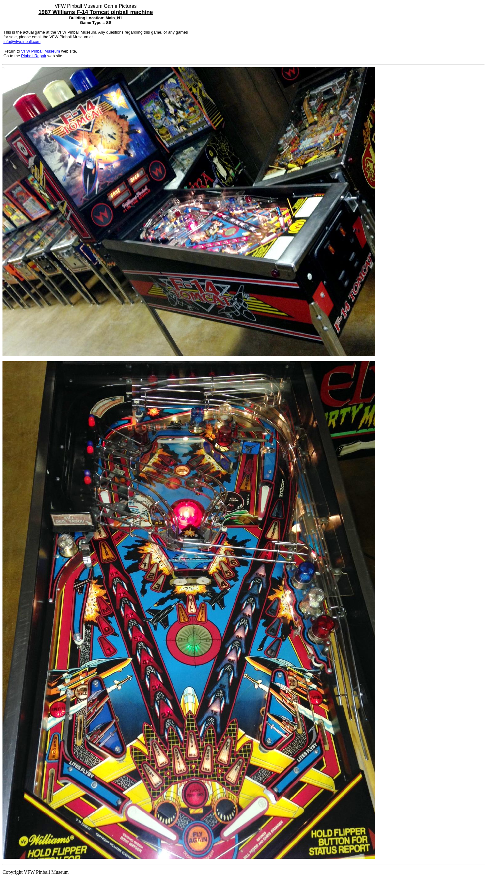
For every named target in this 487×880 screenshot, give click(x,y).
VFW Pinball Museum (40, 51)
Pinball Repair (33, 56)
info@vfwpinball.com (21, 41)
